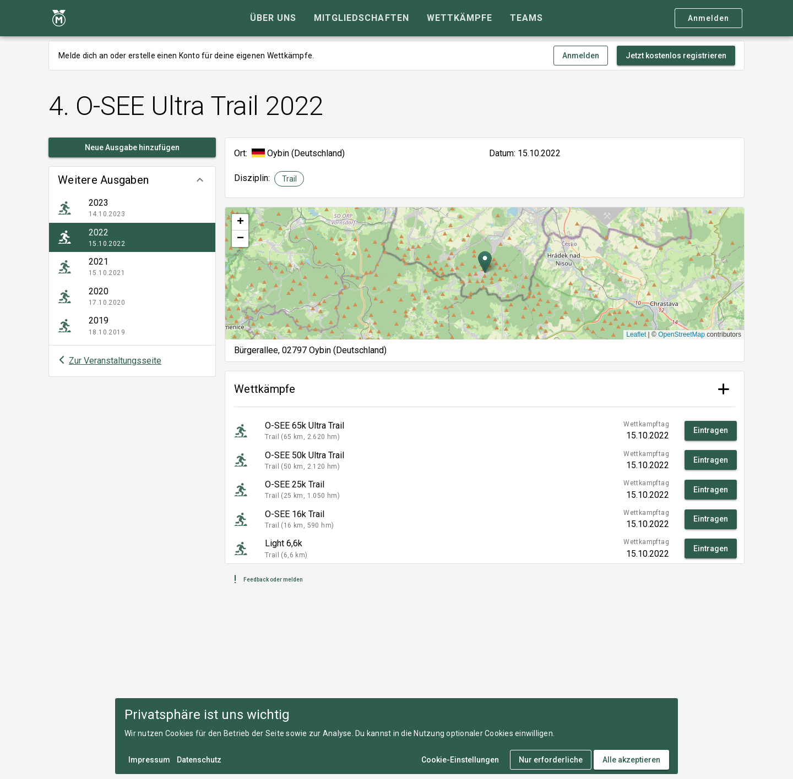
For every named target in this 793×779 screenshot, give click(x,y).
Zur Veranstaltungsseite (115, 360)
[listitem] (132, 208)
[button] (132, 180)
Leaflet (636, 334)
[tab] (273, 18)
